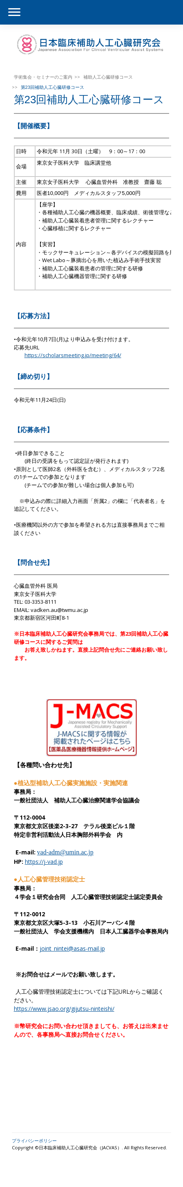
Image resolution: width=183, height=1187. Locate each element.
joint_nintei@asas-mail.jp (72, 948)
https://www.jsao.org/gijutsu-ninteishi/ (64, 1009)
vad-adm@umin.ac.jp (65, 852)
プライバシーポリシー (34, 1140)
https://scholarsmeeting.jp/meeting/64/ (73, 355)
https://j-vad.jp (44, 861)
